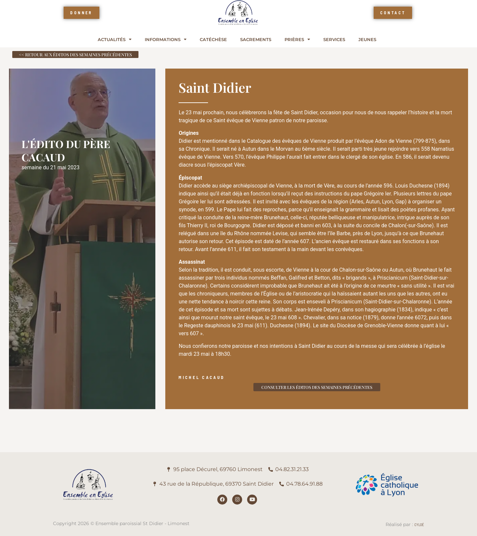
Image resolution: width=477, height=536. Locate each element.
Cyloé (419, 524)
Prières (297, 39)
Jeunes (367, 39)
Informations (165, 39)
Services (334, 39)
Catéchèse (213, 39)
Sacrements (255, 39)
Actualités (115, 39)
